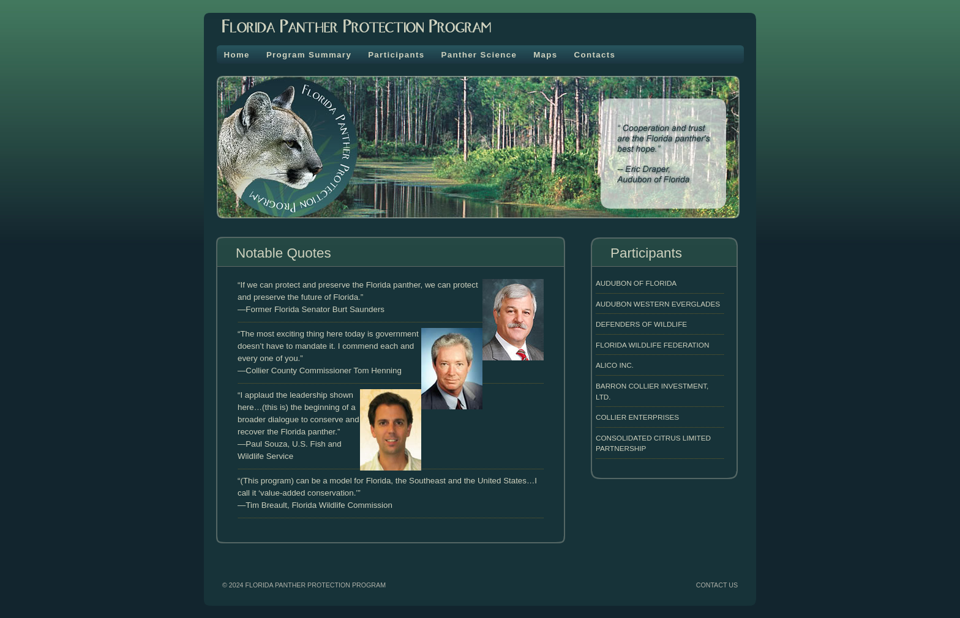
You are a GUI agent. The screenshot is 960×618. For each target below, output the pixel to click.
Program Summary (308, 54)
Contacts (595, 54)
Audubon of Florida (636, 283)
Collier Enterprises (637, 417)
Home (237, 54)
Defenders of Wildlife (641, 324)
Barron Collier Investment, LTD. (652, 391)
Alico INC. (615, 365)
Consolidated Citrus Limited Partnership (653, 443)
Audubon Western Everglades (658, 304)
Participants (396, 54)
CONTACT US (717, 585)
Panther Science (479, 54)
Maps (545, 54)
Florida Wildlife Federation (652, 345)
